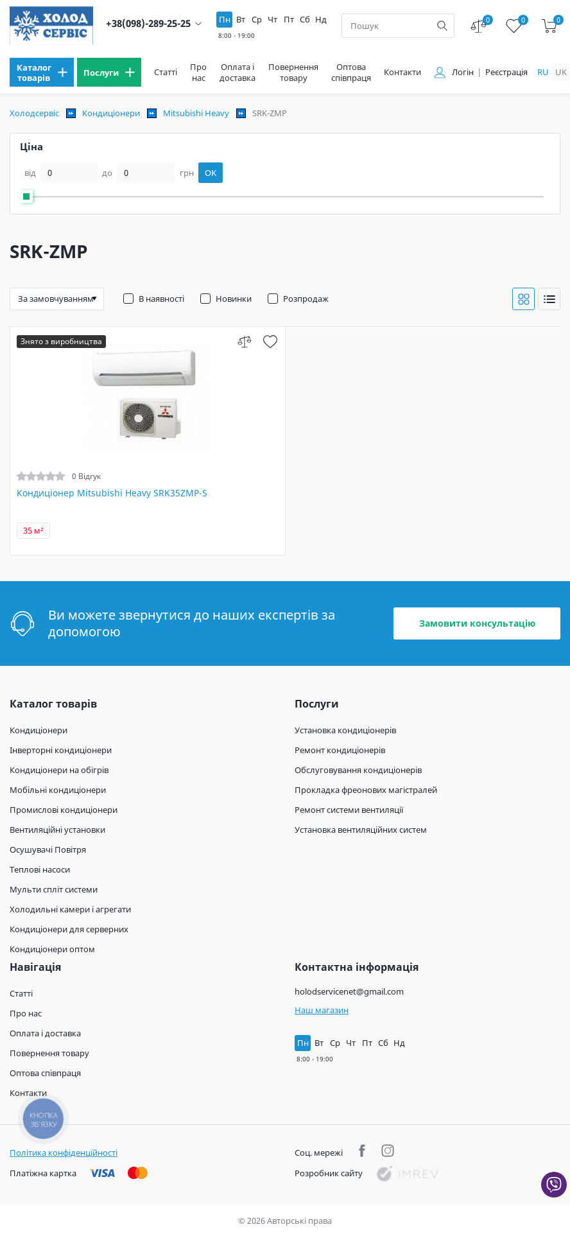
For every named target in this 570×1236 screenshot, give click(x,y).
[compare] (245, 341)
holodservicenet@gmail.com (349, 991)
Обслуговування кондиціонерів (358, 770)
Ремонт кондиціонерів (340, 750)
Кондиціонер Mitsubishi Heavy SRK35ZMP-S (112, 493)
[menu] (42, 72)
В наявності (161, 298)
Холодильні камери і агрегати (70, 909)
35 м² (33, 531)
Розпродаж (306, 298)
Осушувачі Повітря (48, 849)
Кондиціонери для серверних (69, 929)
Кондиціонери (111, 113)
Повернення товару (293, 72)
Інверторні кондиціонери (61, 750)
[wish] (270, 341)
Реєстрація (506, 72)
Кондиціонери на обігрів (59, 770)
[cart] (549, 26)
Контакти (402, 72)
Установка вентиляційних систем (361, 829)
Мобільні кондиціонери (58, 790)
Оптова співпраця (351, 72)
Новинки (234, 298)
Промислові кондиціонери (63, 809)
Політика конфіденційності (63, 1152)
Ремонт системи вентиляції (349, 809)
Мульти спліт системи (54, 889)
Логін (463, 72)
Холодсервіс (34, 113)
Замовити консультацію (477, 623)
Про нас (198, 72)
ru (543, 72)
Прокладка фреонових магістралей (366, 790)
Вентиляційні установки (57, 829)
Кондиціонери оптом (52, 949)
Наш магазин (322, 1010)
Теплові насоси (40, 869)
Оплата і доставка (237, 72)
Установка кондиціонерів (345, 730)
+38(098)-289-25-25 (148, 23)
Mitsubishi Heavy (196, 113)
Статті (165, 72)
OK (210, 172)
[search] (442, 25)
